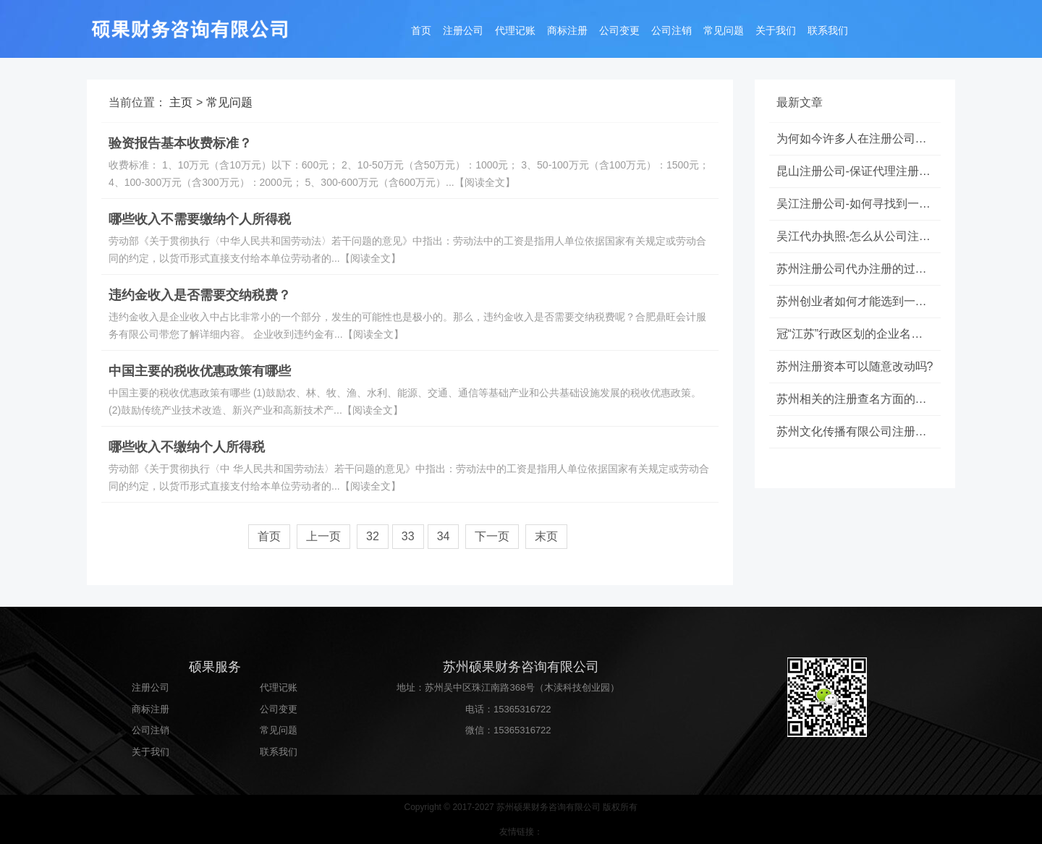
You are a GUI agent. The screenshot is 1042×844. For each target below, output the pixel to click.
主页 (180, 102)
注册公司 (463, 30)
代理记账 (515, 30)
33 (408, 536)
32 (372, 536)
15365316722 (522, 709)
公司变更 (619, 30)
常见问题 (723, 30)
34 (443, 536)
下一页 (492, 536)
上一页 (323, 536)
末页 (546, 536)
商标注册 (567, 30)
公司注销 (671, 30)
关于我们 (775, 30)
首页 (421, 30)
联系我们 (828, 30)
